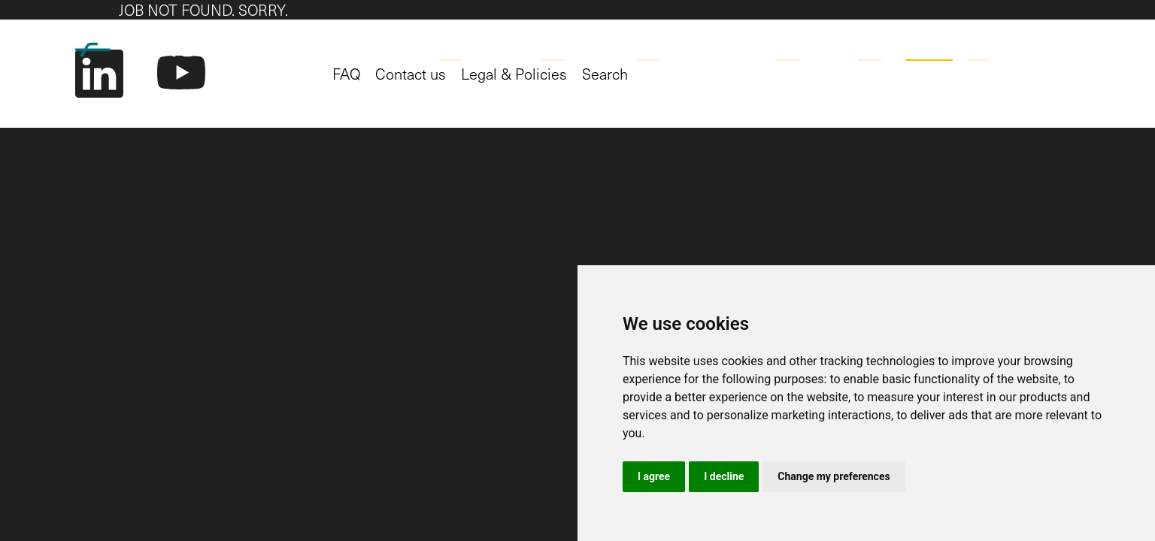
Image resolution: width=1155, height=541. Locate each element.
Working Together (700, 47)
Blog (874, 47)
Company (810, 47)
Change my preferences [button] (834, 476)
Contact (995, 47)
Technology (582, 47)
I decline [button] (724, 476)
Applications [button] (483, 47)
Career (929, 47)
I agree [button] (654, 476)
